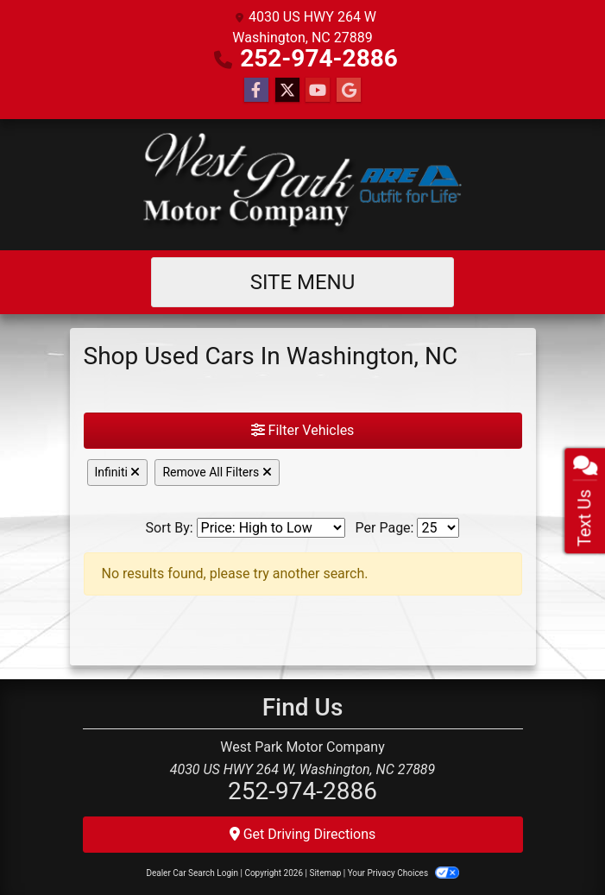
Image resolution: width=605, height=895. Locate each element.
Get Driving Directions (303, 834)
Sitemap (325, 873)
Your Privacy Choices (403, 873)
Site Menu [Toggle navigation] (303, 282)
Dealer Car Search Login (192, 873)
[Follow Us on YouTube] (318, 91)
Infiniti (118, 472)
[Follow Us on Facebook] (256, 91)
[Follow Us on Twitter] (287, 91)
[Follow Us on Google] (349, 91)
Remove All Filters (216, 472)
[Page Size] (438, 528)
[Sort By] (271, 528)
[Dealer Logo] (302, 184)
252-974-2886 (319, 58)
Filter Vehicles (303, 430)
